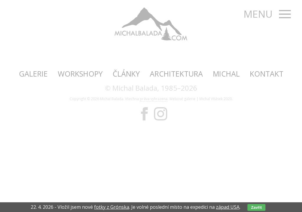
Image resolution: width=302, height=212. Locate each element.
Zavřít (256, 207)
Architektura (176, 74)
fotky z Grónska (111, 207)
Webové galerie (182, 98)
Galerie (33, 74)
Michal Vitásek (211, 98)
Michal (226, 74)
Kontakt (266, 74)
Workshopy (80, 74)
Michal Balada (111, 98)
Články (126, 74)
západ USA (227, 207)
